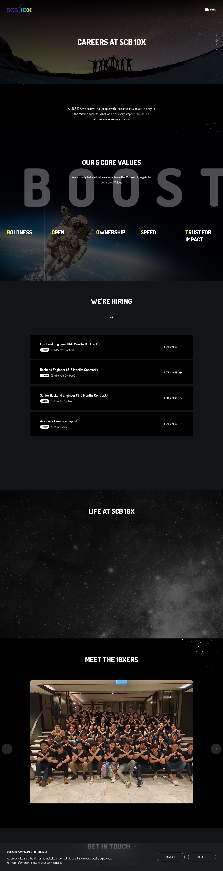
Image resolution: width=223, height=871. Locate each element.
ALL (111, 317)
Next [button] (216, 749)
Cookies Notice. (55, 862)
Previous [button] (7, 749)
